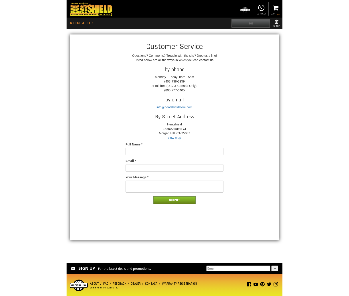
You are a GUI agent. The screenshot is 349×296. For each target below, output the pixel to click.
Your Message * (137, 177)
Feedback (119, 284)
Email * (131, 161)
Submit (174, 200)
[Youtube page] (256, 285)
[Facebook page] (249, 285)
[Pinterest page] (262, 285)
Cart (275, 9)
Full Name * (134, 144)
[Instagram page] (276, 285)
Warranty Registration (179, 284)
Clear (276, 23)
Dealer (136, 284)
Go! (250, 24)
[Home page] (91, 9)
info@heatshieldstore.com (174, 107)
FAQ (105, 284)
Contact (261, 9)
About (94, 284)
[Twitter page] (269, 285)
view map (174, 137)
